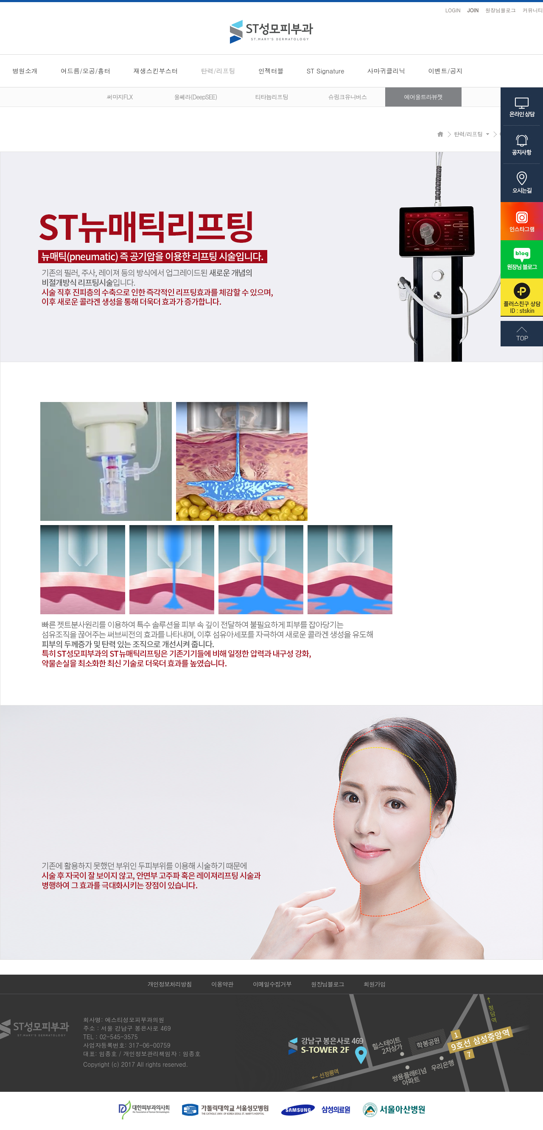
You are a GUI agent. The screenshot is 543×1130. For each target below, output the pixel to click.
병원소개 (25, 70)
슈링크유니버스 (347, 97)
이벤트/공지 (445, 70)
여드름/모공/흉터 (86, 70)
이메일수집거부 (272, 984)
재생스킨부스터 (156, 70)
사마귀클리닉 (386, 70)
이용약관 (222, 984)
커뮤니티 (533, 10)
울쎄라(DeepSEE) (195, 97)
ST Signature (325, 70)
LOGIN (453, 10)
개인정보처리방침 (170, 984)
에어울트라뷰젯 (423, 97)
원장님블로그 (500, 10)
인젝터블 (271, 70)
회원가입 (375, 984)
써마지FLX (119, 97)
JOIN (473, 10)
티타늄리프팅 (271, 97)
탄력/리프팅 (218, 70)
